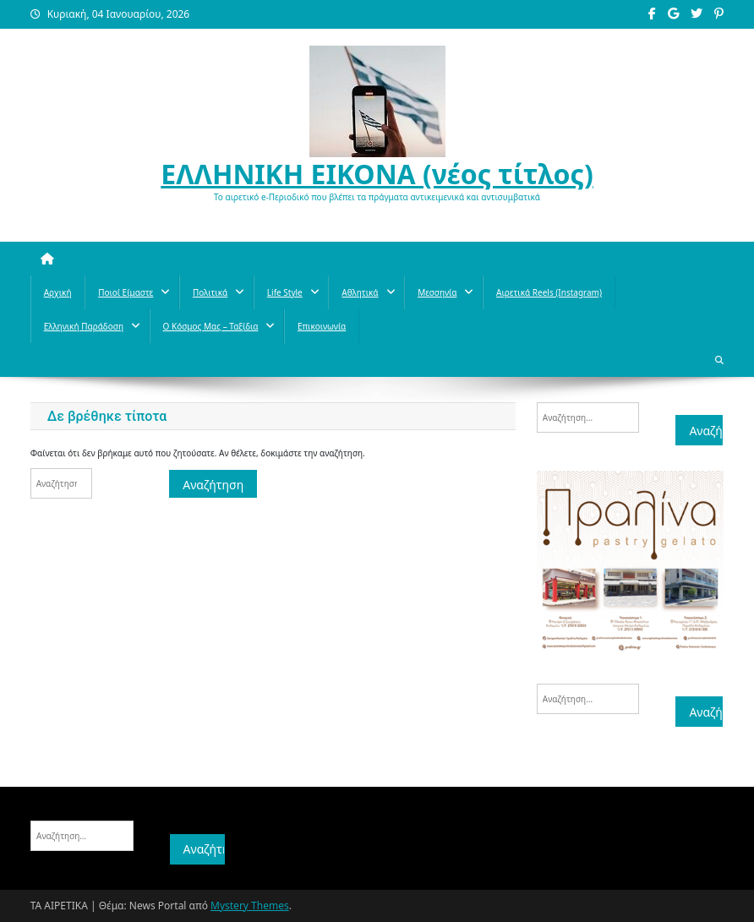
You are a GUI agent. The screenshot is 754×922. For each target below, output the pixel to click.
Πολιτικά (210, 292)
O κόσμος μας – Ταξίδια (211, 326)
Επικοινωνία (322, 326)
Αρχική (58, 292)
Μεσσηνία (437, 292)
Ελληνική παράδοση (83, 326)
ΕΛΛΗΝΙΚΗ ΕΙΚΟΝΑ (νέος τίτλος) (377, 173)
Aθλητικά (359, 292)
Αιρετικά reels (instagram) (549, 292)
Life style (285, 292)
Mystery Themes (249, 905)
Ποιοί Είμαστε (125, 292)
